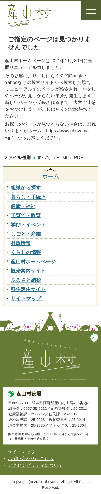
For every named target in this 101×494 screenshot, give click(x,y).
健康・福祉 (23, 206)
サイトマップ (21, 451)
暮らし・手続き (28, 197)
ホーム (50, 176)
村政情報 (20, 243)
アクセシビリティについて (35, 465)
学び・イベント (28, 224)
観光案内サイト (28, 270)
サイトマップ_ (27, 298)
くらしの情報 (26, 252)
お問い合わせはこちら (31, 458)
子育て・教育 (26, 215)
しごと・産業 (26, 234)
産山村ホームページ (33, 261)
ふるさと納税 (26, 280)
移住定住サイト (28, 289)
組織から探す (26, 187)
